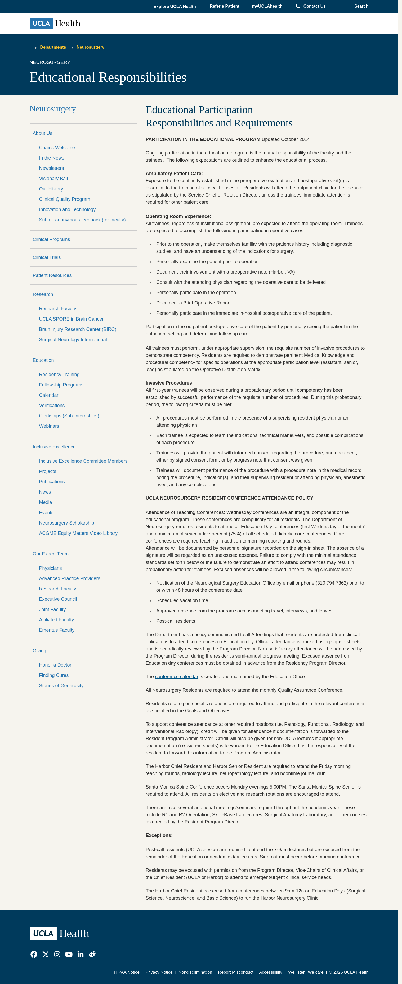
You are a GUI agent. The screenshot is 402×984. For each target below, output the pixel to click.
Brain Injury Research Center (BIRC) (78, 329)
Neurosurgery (90, 47)
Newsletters (51, 168)
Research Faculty (57, 308)
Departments (53, 47)
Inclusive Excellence (54, 446)
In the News (51, 158)
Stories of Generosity (61, 685)
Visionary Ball (53, 178)
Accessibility (270, 972)
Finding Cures (54, 675)
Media (45, 502)
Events (46, 512)
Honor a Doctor (55, 665)
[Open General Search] (359, 6)
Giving (39, 650)
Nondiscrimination (195, 972)
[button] (175, 6)
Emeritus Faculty (57, 630)
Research (43, 294)
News (45, 492)
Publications (52, 481)
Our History (51, 189)
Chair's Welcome (57, 147)
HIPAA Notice (127, 972)
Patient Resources (52, 275)
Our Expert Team (51, 554)
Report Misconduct (235, 972)
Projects (47, 471)
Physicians (50, 568)
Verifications (52, 405)
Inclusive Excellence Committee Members (83, 461)
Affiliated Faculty (56, 619)
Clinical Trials (47, 257)
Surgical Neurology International (73, 339)
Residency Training (59, 374)
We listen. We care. (306, 972)
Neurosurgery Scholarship (66, 523)
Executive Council (58, 599)
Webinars (49, 426)
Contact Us (314, 6)
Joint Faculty (52, 609)
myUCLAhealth (267, 6)
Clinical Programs (51, 239)
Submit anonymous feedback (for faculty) (82, 219)
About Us (42, 133)
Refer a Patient (224, 6)
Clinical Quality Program (64, 199)
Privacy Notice (158, 972)
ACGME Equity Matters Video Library (78, 533)
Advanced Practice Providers (69, 578)
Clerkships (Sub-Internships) (69, 415)
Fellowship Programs (61, 385)
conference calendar (176, 676)
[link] (34, 954)
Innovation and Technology (67, 209)
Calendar (49, 395)
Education (43, 360)
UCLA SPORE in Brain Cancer (71, 319)
